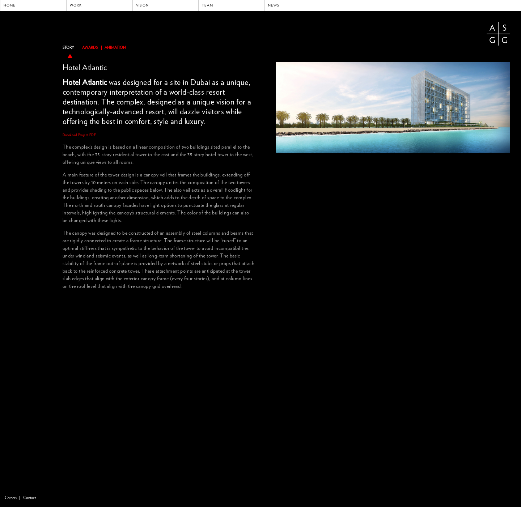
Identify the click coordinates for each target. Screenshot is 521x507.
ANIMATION (115, 48)
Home (10, 5)
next (508, 54)
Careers (11, 498)
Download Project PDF (79, 135)
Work (76, 5)
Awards (90, 48)
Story (68, 48)
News (273, 5)
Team (207, 5)
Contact (29, 498)
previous (278, 54)
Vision (142, 5)
